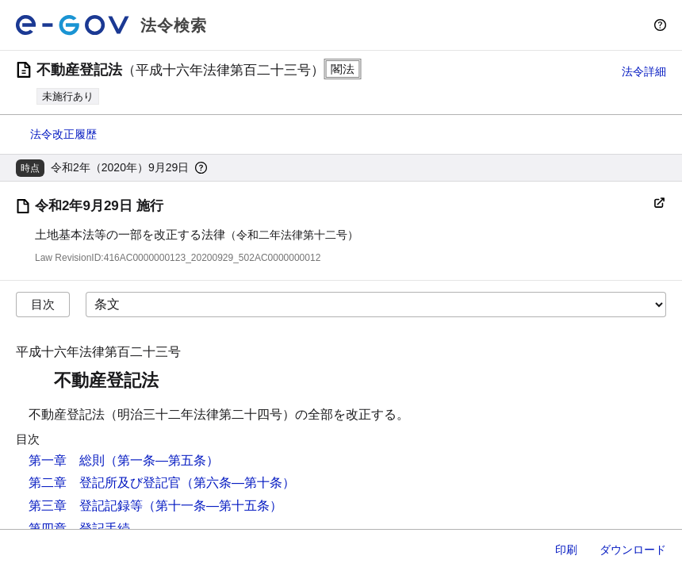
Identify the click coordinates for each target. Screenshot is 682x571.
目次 (43, 304)
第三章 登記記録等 (86, 505)
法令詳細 (644, 71)
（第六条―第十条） (238, 482)
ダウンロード (633, 549)
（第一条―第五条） (162, 460)
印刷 (566, 549)
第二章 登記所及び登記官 (105, 482)
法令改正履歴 (63, 134)
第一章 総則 (67, 460)
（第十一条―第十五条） (212, 505)
